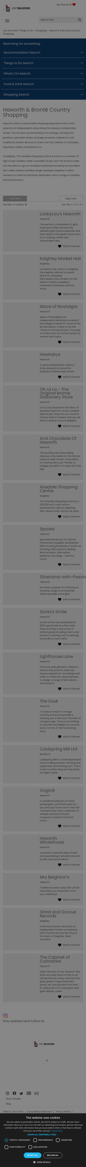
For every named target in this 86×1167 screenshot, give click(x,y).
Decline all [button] (53, 1155)
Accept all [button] (32, 1155)
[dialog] (43, 1140)
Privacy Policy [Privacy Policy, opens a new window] (57, 1131)
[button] (43, 1135)
